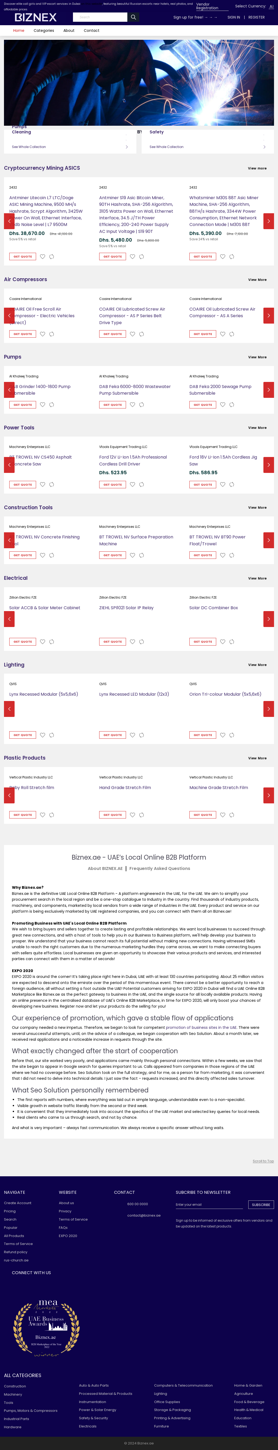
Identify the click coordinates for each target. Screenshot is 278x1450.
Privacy (65, 1211)
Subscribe (261, 1204)
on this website (91, 4)
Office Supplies (167, 1401)
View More (261, 279)
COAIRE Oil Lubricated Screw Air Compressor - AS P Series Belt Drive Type (132, 316)
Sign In (234, 17)
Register (257, 17)
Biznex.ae (145, 1443)
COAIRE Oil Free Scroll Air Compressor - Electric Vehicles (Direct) (42, 316)
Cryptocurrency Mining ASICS (42, 168)
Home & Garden (248, 1385)
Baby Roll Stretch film (31, 788)
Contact (91, 30)
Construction (15, 1386)
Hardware (12, 1427)
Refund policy (15, 1252)
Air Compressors (25, 279)
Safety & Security (93, 1418)
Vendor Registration (207, 6)
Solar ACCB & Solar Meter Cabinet (44, 608)
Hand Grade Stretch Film (125, 788)
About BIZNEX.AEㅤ (105, 868)
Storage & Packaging (172, 1409)
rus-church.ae (16, 1260)
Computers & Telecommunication (183, 1385)
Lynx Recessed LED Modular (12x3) (134, 694)
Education (242, 1418)
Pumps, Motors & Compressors (31, 1410)
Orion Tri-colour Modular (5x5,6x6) (225, 694)
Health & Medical (248, 1409)
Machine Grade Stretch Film (218, 788)
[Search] (106, 17)
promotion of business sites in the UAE (201, 1027)
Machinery (13, 1394)
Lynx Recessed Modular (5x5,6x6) (43, 694)
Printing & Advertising (172, 1418)
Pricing (10, 1211)
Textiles (240, 1426)
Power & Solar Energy (97, 1409)
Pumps (12, 356)
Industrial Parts (16, 1418)
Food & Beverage (249, 1401)
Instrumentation (92, 1401)
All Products (14, 1235)
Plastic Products (25, 757)
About (69, 30)
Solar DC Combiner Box (213, 608)
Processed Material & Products (105, 1393)
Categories (44, 30)
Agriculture (243, 1393)
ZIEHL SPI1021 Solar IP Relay (126, 608)
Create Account (17, 1202)
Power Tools (19, 427)
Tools (8, 1402)
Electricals (88, 1426)
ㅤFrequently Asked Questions (159, 868)
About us (66, 1202)
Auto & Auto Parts (94, 1385)
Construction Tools (28, 507)
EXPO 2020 (68, 1235)
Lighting (14, 664)
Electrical (16, 578)
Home (18, 30)
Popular (11, 1227)
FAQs (63, 1227)
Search (10, 1219)
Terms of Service (18, 1243)
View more (261, 168)
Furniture (161, 1426)
